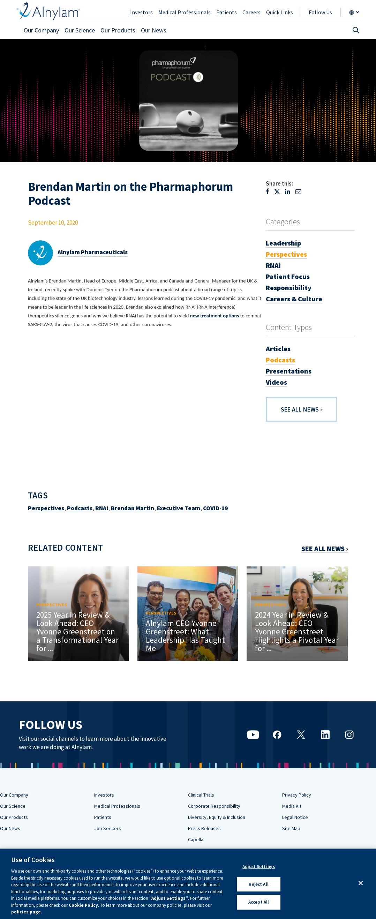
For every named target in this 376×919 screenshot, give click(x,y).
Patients (102, 817)
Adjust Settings (258, 866)
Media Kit (291, 806)
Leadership (283, 243)
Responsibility (288, 287)
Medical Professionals (117, 806)
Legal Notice (295, 817)
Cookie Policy (83, 905)
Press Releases (204, 828)
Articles (278, 348)
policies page (26, 912)
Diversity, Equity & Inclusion (216, 817)
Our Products (14, 817)
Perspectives (46, 508)
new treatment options (214, 315)
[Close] (360, 883)
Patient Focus (288, 276)
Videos (276, 382)
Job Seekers (107, 828)
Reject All (258, 884)
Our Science (12, 806)
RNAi (101, 508)
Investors (104, 795)
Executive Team (178, 508)
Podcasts (79, 508)
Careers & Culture (294, 298)
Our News (10, 828)
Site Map (291, 828)
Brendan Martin (132, 508)
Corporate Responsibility (214, 806)
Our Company (14, 795)
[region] (188, 884)
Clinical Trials (201, 795)
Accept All (258, 902)
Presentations (288, 371)
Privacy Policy (296, 795)
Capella (195, 839)
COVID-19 (215, 508)
